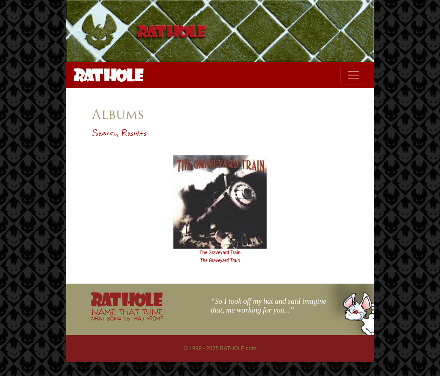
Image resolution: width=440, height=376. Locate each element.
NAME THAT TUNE (126, 314)
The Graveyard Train (220, 252)
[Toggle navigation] (353, 75)
